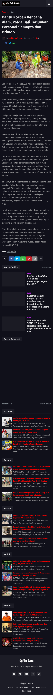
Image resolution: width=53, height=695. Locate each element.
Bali (12, 12)
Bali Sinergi (26, 691)
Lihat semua (46, 267)
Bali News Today (39, 688)
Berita (13, 252)
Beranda (5, 12)
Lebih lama (45, 404)
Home (10, 688)
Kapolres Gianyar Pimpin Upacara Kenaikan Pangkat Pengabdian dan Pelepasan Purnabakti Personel (38, 303)
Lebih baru (7, 404)
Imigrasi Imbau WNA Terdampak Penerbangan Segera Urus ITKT (37, 280)
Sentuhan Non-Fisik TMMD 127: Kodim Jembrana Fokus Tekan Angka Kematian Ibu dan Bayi (39, 326)
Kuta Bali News (22, 688)
